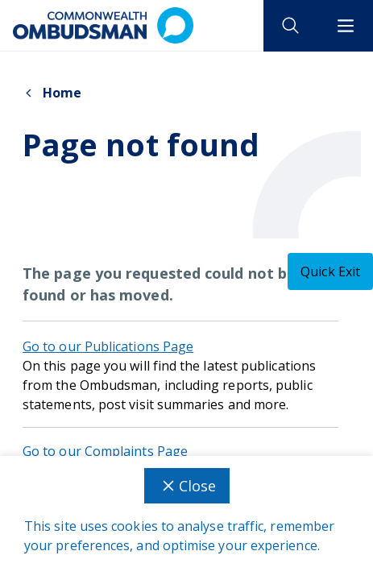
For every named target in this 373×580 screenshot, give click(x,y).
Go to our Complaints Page (105, 451)
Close (187, 485)
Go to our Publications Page (108, 346)
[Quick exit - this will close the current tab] (330, 271)
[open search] (290, 26)
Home (52, 93)
